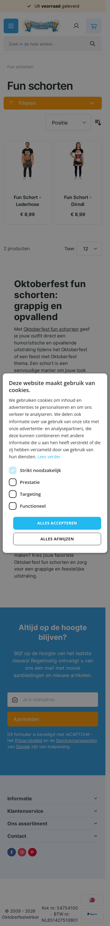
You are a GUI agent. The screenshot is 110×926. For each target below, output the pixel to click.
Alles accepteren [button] (57, 523)
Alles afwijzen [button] (57, 539)
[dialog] (55, 463)
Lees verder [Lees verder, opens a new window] (49, 456)
